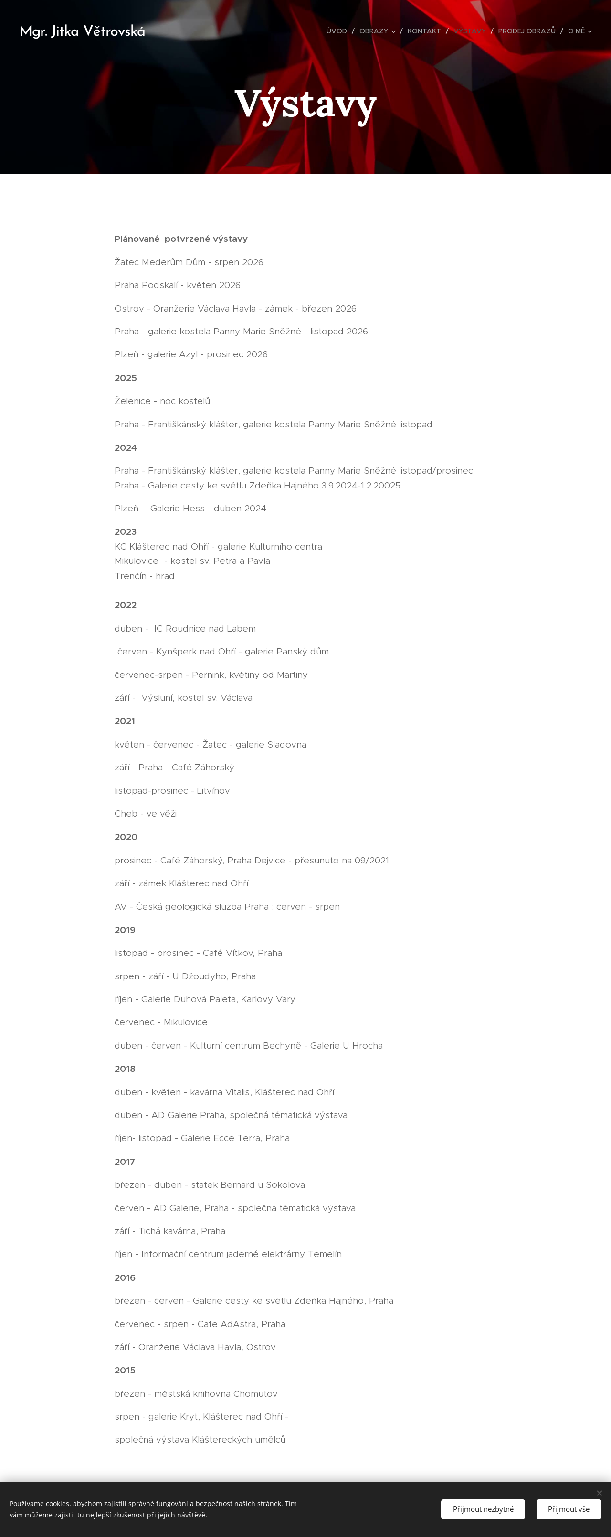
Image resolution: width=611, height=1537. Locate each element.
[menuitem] (339, 31)
